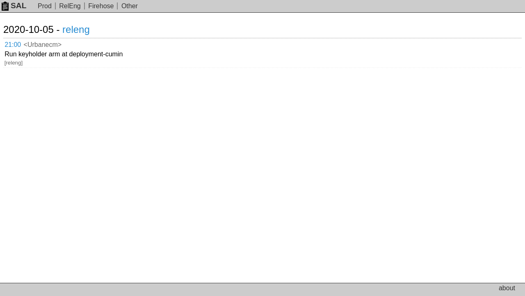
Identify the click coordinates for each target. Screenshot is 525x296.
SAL (14, 5)
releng (86, 29)
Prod (45, 5)
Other (129, 5)
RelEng (69, 5)
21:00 (21, 43)
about (507, 287)
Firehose (101, 5)
